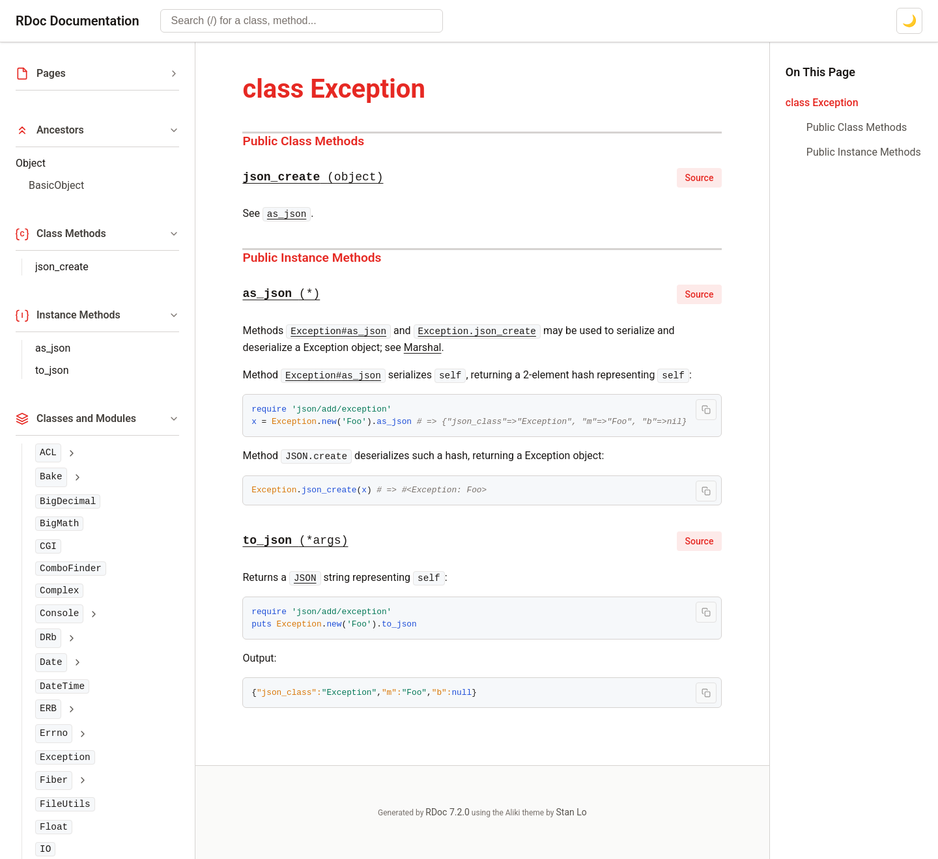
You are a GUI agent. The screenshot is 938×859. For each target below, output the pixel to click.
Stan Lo (571, 812)
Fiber (54, 780)
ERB (48, 708)
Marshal (423, 347)
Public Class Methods (303, 141)
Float (54, 827)
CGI (48, 546)
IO (45, 849)
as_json (52, 348)
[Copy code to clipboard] (706, 409)
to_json (51, 370)
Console (59, 613)
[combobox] (301, 21)
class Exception (822, 102)
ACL (48, 452)
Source (699, 178)
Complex (59, 590)
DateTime (62, 686)
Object (31, 163)
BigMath (59, 523)
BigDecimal (68, 501)
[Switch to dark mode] (909, 21)
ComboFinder (71, 568)
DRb (48, 637)
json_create (62, 267)
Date (51, 662)
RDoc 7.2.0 (447, 812)
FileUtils (65, 804)
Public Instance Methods (311, 257)
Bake (51, 477)
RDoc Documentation (77, 21)
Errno (54, 733)
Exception (65, 757)
